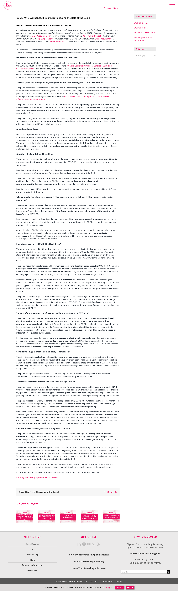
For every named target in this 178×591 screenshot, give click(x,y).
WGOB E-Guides (141, 27)
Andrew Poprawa (56, 41)
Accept (120, 587)
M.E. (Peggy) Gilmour (41, 35)
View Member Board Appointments (89, 554)
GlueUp (152, 559)
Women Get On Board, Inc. (78, 581)
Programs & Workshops (32, 565)
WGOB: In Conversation (144, 32)
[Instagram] (84, 544)
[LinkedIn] (79, 544)
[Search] (168, 572)
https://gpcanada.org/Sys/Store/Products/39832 (37, 477)
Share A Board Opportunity (89, 561)
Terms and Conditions (106, 581)
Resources (32, 570)
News (32, 560)
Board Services (32, 544)
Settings (108, 587)
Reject (130, 587)
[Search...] (144, 572)
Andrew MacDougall (92, 35)
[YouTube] (88, 544)
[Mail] (93, 544)
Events (33, 549)
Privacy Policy (93, 581)
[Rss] (98, 544)
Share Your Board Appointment (89, 568)
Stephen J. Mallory (45, 38)
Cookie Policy (119, 581)
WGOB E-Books (141, 23)
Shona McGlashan (103, 38)
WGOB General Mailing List (145, 553)
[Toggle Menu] (172, 5)
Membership (32, 554)
